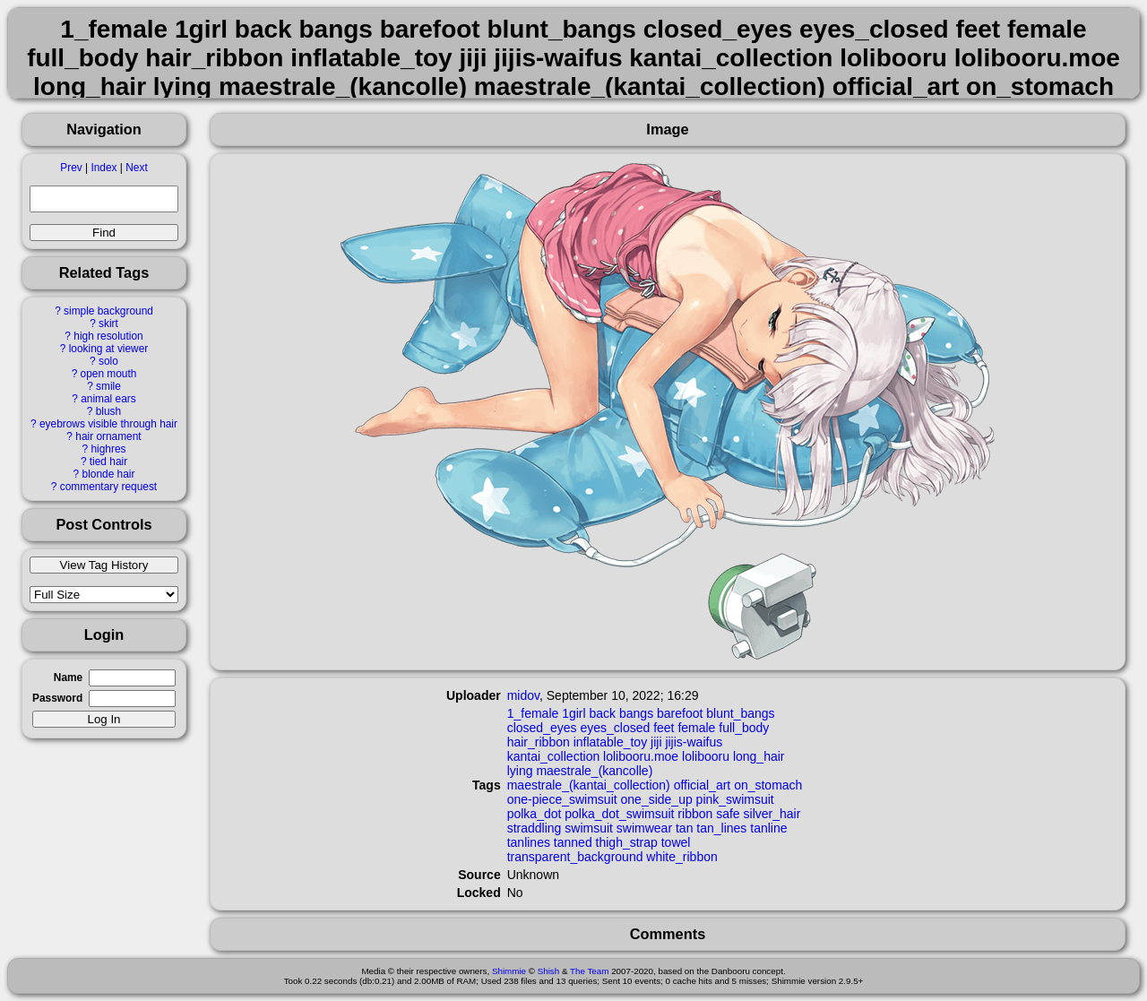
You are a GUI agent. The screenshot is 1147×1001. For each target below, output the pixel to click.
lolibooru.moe (640, 756)
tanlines (528, 842)
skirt (108, 323)
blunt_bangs (740, 713)
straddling (534, 828)
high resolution (107, 336)
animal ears (108, 399)
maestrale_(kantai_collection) (588, 785)
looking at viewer (109, 348)
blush (108, 411)
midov (523, 695)
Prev (71, 167)
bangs (636, 713)
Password (57, 698)
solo (108, 361)
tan (684, 828)
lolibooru (705, 756)
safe (727, 814)
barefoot (680, 713)
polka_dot (534, 814)
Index (103, 167)
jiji (656, 742)
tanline (768, 828)
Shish (549, 971)
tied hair (108, 461)
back (603, 713)
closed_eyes (542, 728)
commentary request (108, 486)
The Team (589, 971)
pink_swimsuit (735, 799)
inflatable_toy (611, 742)
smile (108, 386)
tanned (573, 842)
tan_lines (721, 828)
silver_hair (772, 814)
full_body (744, 728)
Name (68, 677)
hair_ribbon (538, 742)
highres (108, 449)
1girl (573, 713)
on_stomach (768, 785)
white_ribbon (681, 857)
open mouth (109, 373)
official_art (702, 785)
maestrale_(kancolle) (594, 771)
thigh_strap (627, 842)
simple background (108, 311)
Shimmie (509, 971)
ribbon (694, 814)
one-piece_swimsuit (562, 799)
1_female (533, 713)
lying (520, 771)
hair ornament (108, 436)
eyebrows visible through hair (108, 424)
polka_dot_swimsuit (619, 814)
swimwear (644, 828)
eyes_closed (615, 728)
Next (136, 167)
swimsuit (589, 828)
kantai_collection (553, 756)
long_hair (759, 756)
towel (676, 842)
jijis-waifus (693, 742)
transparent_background (575, 857)
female (696, 728)
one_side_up (657, 799)
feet (663, 728)
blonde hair (108, 474)
